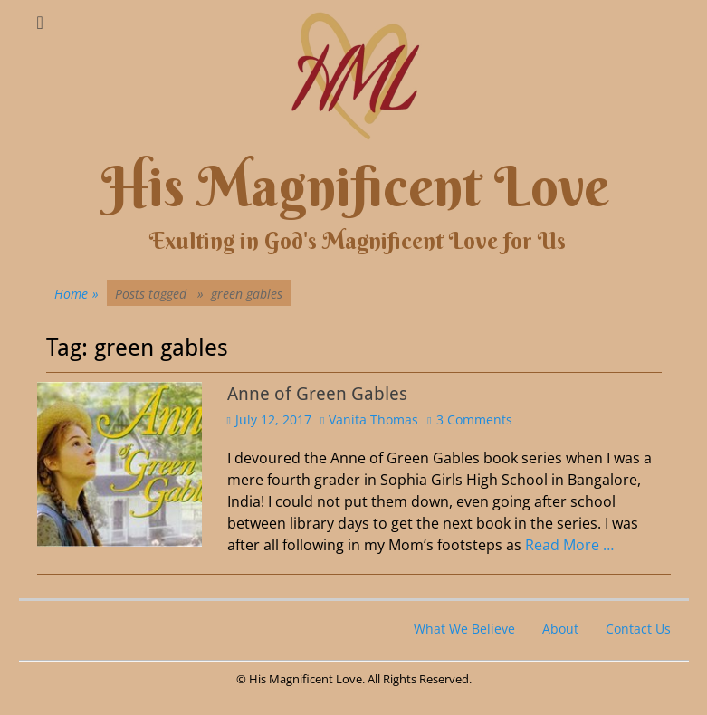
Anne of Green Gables (317, 394)
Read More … (569, 545)
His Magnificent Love (355, 187)
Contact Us (638, 628)
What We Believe (464, 628)
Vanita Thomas (373, 419)
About (560, 628)
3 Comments (474, 419)
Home (76, 293)
